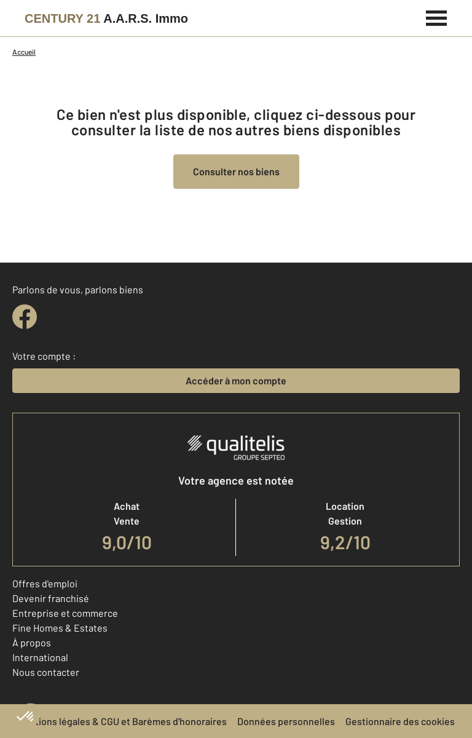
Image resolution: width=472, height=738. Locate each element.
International (40, 657)
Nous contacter (45, 672)
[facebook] (24, 316)
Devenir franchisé (50, 598)
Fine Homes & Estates (60, 627)
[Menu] (436, 16)
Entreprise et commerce (65, 613)
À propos (31, 642)
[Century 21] (106, 18)
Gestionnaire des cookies (400, 721)
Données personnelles (286, 721)
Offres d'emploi (44, 583)
